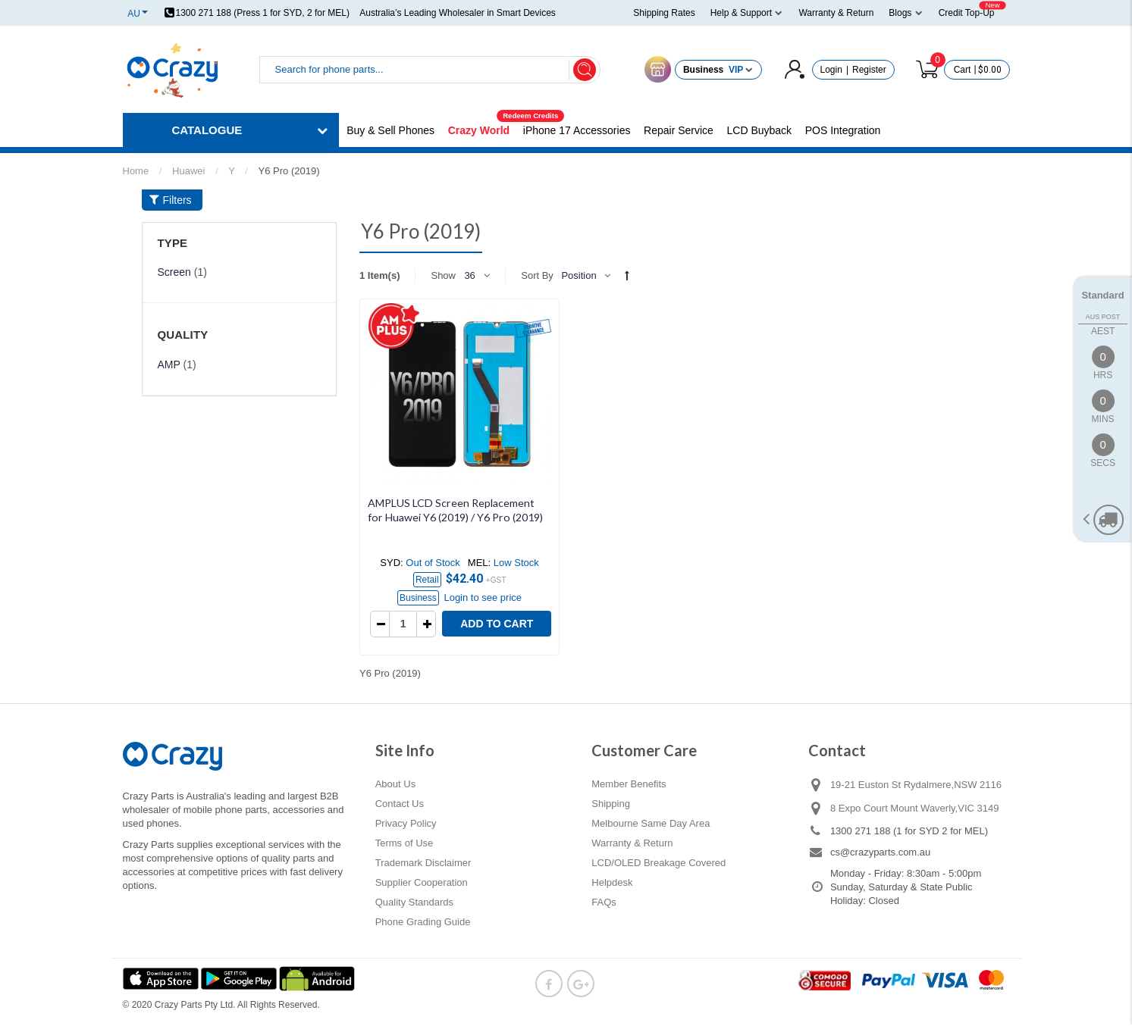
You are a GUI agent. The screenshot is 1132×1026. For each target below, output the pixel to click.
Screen (174, 272)
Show (443, 275)
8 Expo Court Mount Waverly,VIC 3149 (914, 808)
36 (469, 275)
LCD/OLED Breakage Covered (658, 862)
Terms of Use (404, 843)
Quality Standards (414, 902)
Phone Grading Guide (423, 921)
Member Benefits (628, 784)
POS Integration (843, 130)
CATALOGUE (207, 130)
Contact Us (399, 803)
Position (578, 275)
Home (136, 171)
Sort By (537, 275)
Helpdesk (611, 882)
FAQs (603, 902)
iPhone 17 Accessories (577, 130)
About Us (395, 784)
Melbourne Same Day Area (650, 823)
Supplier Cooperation (421, 882)
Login (831, 69)
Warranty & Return (632, 843)
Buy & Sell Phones (390, 130)
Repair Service (678, 130)
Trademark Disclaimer (423, 862)
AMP (169, 364)
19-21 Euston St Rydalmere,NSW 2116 (916, 784)
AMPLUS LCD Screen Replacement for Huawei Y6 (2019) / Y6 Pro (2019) (455, 510)
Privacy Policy (406, 823)
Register (869, 69)
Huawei (188, 171)
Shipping (610, 803)
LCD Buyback (759, 130)
